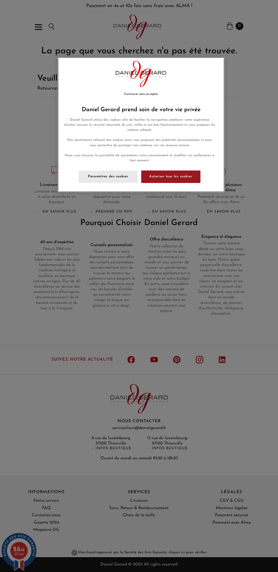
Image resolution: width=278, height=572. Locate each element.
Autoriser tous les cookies (170, 176)
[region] (141, 124)
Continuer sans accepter (141, 94)
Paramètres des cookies (108, 176)
